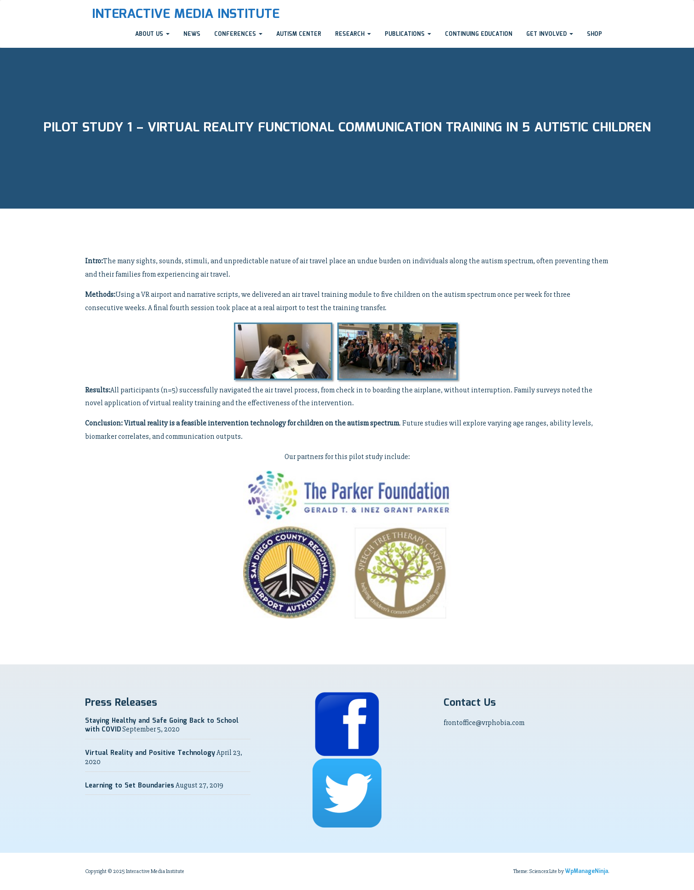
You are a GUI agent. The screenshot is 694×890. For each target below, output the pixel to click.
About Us (152, 34)
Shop (594, 34)
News (191, 34)
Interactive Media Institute (185, 14)
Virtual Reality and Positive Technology (150, 753)
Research (353, 34)
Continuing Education (478, 34)
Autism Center (298, 34)
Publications (408, 34)
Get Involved (549, 34)
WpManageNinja (586, 871)
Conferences (238, 34)
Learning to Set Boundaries (129, 786)
